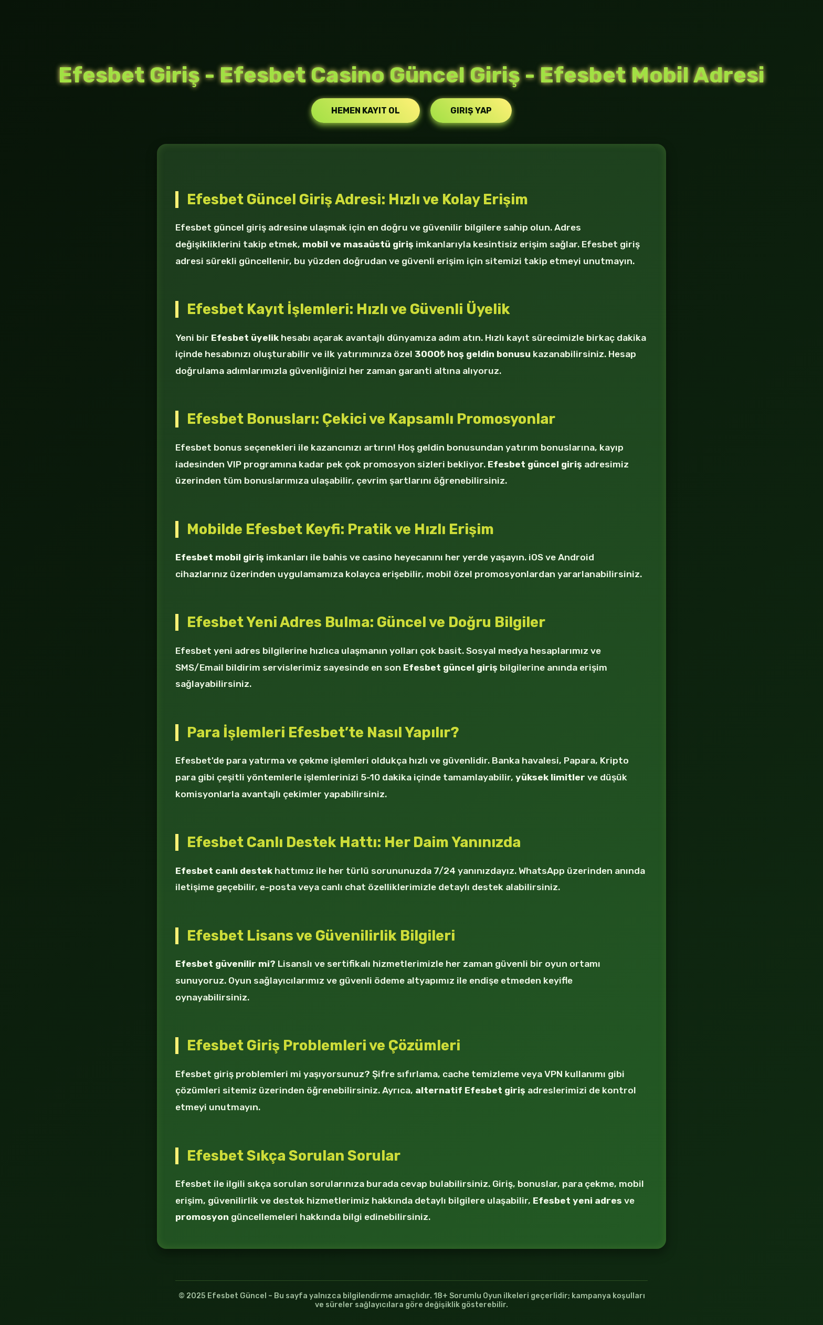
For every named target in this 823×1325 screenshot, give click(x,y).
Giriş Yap (471, 111)
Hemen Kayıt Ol (365, 111)
